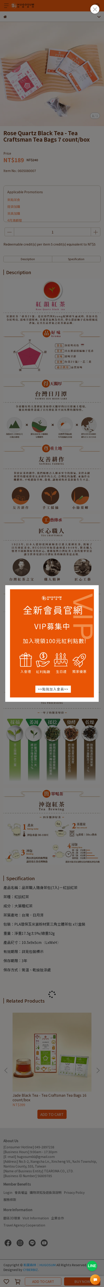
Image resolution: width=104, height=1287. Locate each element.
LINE (92, 1266)
